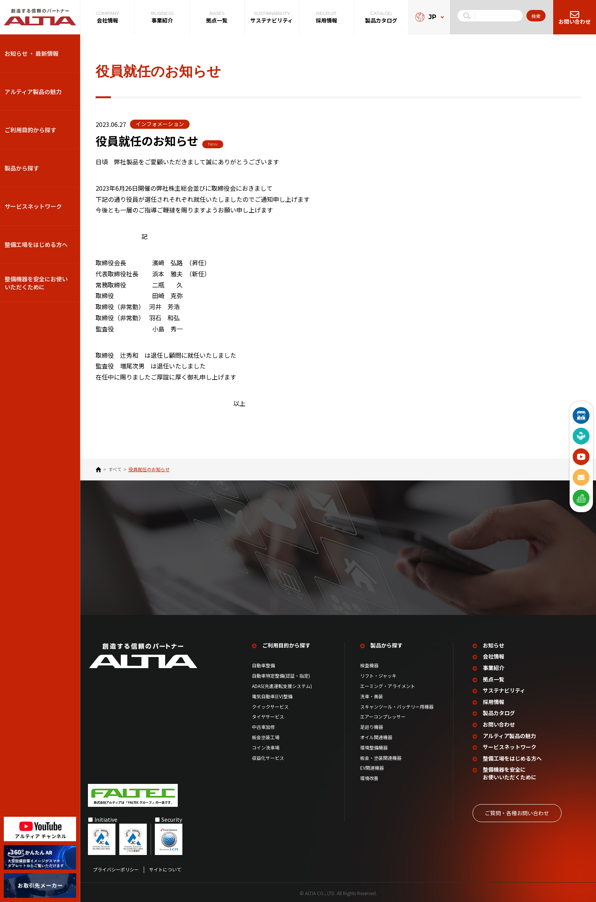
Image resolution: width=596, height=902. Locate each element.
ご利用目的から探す (30, 130)
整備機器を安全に (509, 771)
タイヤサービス (268, 715)
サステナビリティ (504, 688)
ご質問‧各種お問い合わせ (517, 810)
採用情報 (493, 699)
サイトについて (165, 867)
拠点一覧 (493, 677)
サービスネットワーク (33, 206)
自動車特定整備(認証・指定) (283, 674)
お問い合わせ (499, 722)
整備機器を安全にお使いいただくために (36, 283)
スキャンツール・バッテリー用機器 (397, 704)
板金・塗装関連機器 (380, 756)
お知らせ (493, 643)
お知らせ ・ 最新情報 (31, 53)
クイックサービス (270, 704)
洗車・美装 (371, 694)
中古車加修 (263, 725)
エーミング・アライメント (387, 684)
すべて (115, 469)
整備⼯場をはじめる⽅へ (36, 244)
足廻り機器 (371, 725)
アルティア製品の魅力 (33, 92)
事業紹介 (493, 666)
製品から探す (22, 168)
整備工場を (512, 756)
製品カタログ (499, 711)
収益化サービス (268, 756)
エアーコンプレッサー (383, 715)
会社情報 (493, 654)
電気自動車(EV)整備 (272, 694)
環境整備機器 (374, 745)
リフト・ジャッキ (378, 674)
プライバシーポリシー (116, 867)
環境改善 (369, 776)
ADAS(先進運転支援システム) (282, 684)
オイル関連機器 (376, 735)
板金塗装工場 (265, 735)
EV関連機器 (372, 766)
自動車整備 (263, 663)
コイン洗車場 (265, 745)
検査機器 (369, 663)
